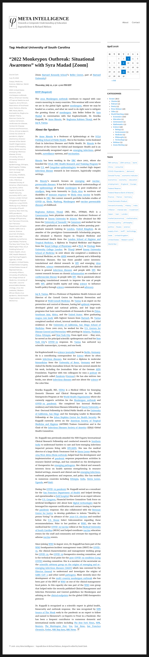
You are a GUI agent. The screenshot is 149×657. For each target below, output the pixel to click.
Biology (118, 130)
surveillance (48, 153)
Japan (110, 214)
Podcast (114, 104)
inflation (111, 210)
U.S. (42, 167)
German (70, 376)
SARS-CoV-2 (20, 229)
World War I (112, 244)
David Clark (13, 75)
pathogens (70, 575)
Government (118, 122)
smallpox (39, 191)
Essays (11, 81)
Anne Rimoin (54, 119)
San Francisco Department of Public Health (18, 226)
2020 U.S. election (78, 516)
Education (117, 119)
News (71, 629)
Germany (95, 352)
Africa (55, 314)
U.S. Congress (48, 499)
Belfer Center (76, 75)
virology (12, 288)
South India (13, 236)
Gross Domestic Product (117, 201)
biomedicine (41, 362)
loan (117, 214)
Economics (117, 117)
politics (111, 227)
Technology (119, 140)
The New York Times (17, 244)
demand (130, 171)
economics (112, 180)
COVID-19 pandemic (45, 403)
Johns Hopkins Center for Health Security (75, 417)
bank (135, 163)
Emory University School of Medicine (17, 159)
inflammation (77, 273)
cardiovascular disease (46, 277)
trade (110, 235)
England (124, 184)
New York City (63, 335)
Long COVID (22, 203)
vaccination (73, 153)
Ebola (49, 201)
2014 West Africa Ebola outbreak (51, 455)
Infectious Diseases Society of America (67, 427)
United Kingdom (84, 229)
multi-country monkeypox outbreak (74, 578)
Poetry (113, 106)
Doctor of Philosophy (17, 146)
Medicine (18, 81)
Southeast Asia (42, 314)
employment (113, 184)
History (128, 205)
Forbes (48, 629)
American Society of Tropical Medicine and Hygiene (19, 100)
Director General (43, 571)
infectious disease (44, 171)
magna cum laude (44, 318)
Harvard (85, 318)
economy (123, 180)
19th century (113, 163)
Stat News (79, 626)
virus (98, 263)
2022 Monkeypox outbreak (54, 99)
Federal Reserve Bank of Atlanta (120, 193)
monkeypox (76, 105)
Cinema (114, 101)
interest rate (122, 210)
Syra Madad (13, 242)
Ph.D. (81, 246)
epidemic (85, 304)
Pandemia (60, 376)
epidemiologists (68, 167)
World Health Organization (77, 397)
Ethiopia (46, 335)
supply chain (113, 231)
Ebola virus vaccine (80, 194)
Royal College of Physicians (58, 246)
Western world (127, 240)
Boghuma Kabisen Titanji (79, 119)
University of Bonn (69, 362)
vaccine (86, 530)
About (125, 22)
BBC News (13, 111)
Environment (120, 132)
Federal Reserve (114, 188)
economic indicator (130, 175)
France (119, 197)
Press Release (116, 109)
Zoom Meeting (119, 145)
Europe (133, 184)
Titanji (71, 249)
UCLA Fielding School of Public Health (18, 249)
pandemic (59, 458)
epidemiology (46, 188)
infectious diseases (62, 270)
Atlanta (73, 218)
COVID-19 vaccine (60, 527)
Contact (136, 22)
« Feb (114, 81)
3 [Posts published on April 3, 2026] (128, 59)
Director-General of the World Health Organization (17, 141)
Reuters (39, 626)
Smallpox (20, 234)
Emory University (57, 218)
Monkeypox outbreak (85, 400)
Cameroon (76, 222)
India (82, 479)
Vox (70, 626)
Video (113, 112)
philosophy (127, 223)
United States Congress (18, 265)
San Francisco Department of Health (61, 492)
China (97, 311)
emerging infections (83, 150)
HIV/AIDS (21, 175)
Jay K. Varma (41, 123)
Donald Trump (114, 175)
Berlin (87, 352)
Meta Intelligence (43, 18)
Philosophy (119, 137)
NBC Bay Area (58, 629)
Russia (118, 227)
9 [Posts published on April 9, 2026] (123, 63)
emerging (80, 181)
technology (131, 231)
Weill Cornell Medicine (59, 301)
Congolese (55, 167)
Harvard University (115, 205)
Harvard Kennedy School (54, 75)
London (70, 229)
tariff (122, 231)
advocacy (89, 287)
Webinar (19, 84)
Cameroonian (41, 215)
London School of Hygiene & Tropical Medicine (18, 200)
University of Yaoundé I (56, 222)
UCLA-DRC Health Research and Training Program (18, 254)
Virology (91, 246)
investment (133, 210)
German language (16, 170)
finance (111, 197)
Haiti (50, 482)
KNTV (19, 195)
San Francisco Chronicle (18, 221)
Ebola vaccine (20, 149)
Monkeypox (69, 201)
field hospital (62, 496)
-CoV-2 (41, 575)
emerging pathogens (64, 465)
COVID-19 (40, 201)
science (49, 266)
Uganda (39, 482)
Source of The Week (45, 612)
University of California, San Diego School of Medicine (18, 277)
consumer (119, 167)
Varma (78, 301)
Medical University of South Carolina (18, 208)
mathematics (131, 218)
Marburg (57, 201)
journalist (70, 352)
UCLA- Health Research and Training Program (73, 164)
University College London (48, 249)
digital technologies (83, 503)
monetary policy (114, 223)
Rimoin (90, 143)
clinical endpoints (59, 595)
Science (80, 355)
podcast (93, 373)
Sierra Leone (83, 451)
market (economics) (116, 218)
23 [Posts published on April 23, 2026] (123, 72)
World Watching (117, 114)
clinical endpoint (21, 131)
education (133, 180)
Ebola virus (77, 191)
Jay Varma (13, 188)
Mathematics (118, 124)
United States (75, 314)
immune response (58, 194)
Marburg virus (14, 206)
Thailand (95, 331)
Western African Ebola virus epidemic (16, 292)
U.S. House (53, 520)
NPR (11, 213)
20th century (125, 163)
